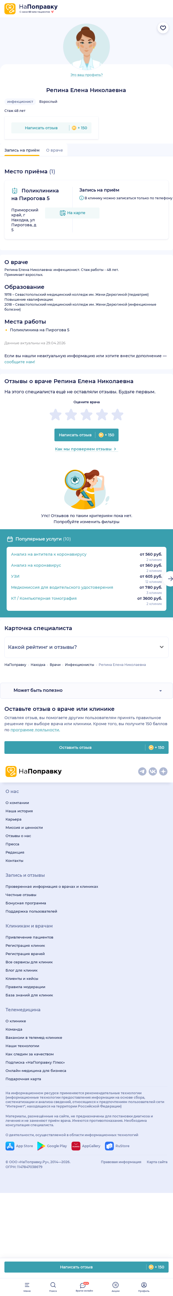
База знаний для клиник (29, 995)
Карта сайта (157, 1162)
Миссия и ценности (24, 827)
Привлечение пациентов (29, 937)
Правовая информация (121, 1162)
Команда (14, 1029)
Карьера (14, 819)
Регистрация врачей (25, 953)
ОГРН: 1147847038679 (24, 1167)
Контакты (14, 860)
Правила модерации (25, 987)
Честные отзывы (21, 894)
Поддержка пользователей (31, 911)
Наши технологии (22, 1046)
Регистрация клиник (25, 945)
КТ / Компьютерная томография (44, 598)
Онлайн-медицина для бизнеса (36, 1070)
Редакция (15, 852)
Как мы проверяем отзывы (86, 449)
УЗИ (15, 576)
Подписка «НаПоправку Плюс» (35, 1062)
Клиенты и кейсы (22, 978)
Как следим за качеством (30, 1054)
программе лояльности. (35, 729)
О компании (17, 802)
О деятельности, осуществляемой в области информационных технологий (72, 1135)
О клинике (16, 1021)
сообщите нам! (19, 361)
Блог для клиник (22, 970)
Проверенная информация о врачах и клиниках (52, 886)
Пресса (12, 844)
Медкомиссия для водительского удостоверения (62, 587)
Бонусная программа (26, 903)
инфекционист (20, 102)
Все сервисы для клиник (29, 962)
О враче (54, 150)
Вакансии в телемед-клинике (34, 1037)
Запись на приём (22, 150)
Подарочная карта (23, 1079)
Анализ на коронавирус (36, 565)
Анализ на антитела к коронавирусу (48, 554)
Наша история (19, 811)
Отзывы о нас (18, 835)
